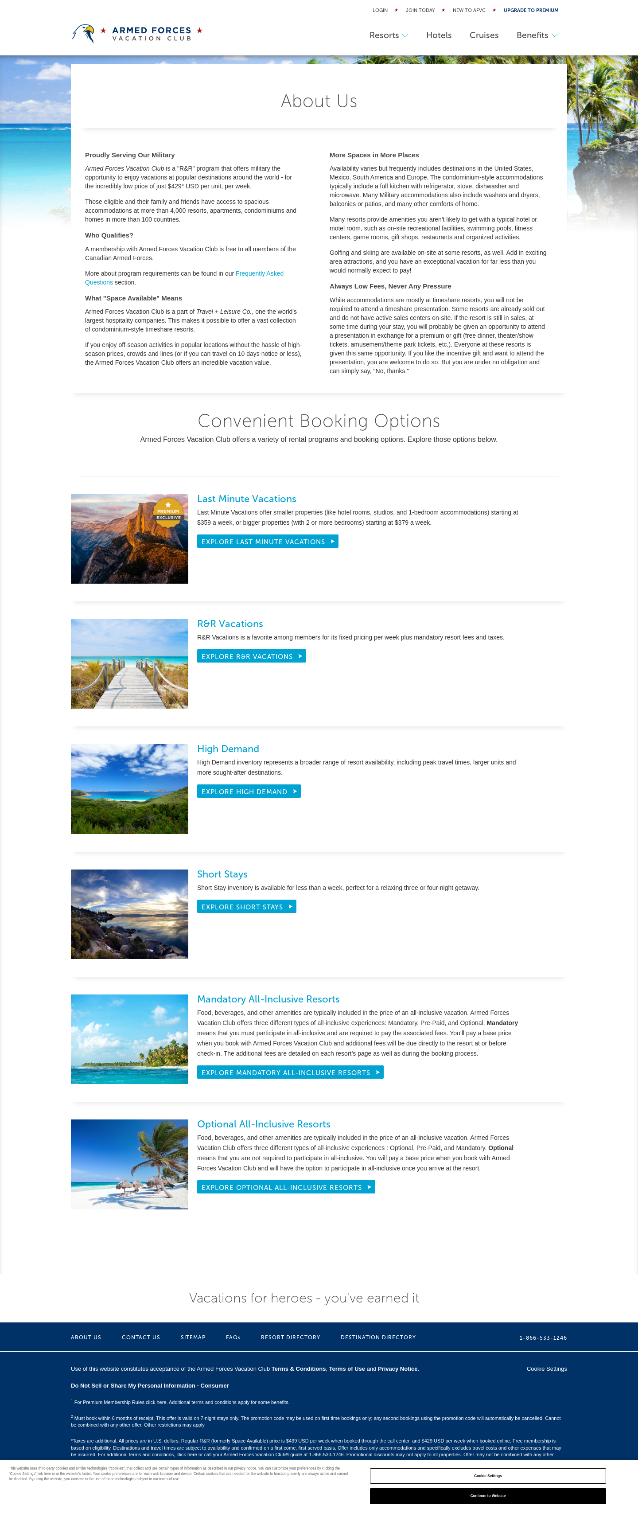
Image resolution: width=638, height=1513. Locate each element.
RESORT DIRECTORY (290, 1337)
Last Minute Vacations (246, 499)
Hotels (439, 35)
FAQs (233, 1337)
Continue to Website (488, 1496)
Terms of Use (347, 1368)
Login (380, 10)
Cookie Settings (547, 1368)
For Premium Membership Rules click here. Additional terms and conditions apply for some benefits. (180, 1402)
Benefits (537, 35)
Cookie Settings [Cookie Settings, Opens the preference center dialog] (488, 1476)
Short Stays (222, 874)
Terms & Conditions (299, 1368)
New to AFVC (469, 10)
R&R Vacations (230, 624)
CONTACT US (141, 1337)
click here (186, 1454)
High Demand (228, 749)
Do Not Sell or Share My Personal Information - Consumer (150, 1385)
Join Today (420, 10)
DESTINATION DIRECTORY (378, 1337)
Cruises (484, 35)
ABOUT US (86, 1337)
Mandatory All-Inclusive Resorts (268, 999)
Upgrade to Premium (531, 10)
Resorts (389, 35)
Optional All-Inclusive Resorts (264, 1124)
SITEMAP (193, 1337)
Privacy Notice (398, 1368)
